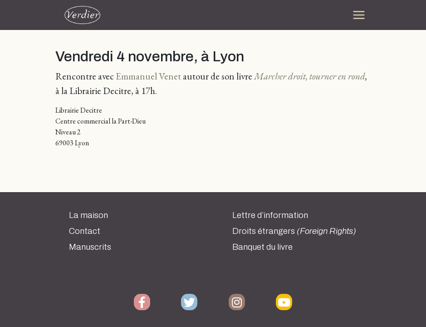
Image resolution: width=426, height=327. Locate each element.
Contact (84, 231)
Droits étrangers (294, 231)
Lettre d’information (270, 215)
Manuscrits (90, 247)
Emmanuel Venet (148, 76)
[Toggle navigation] (359, 15)
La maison (88, 215)
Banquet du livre (262, 247)
